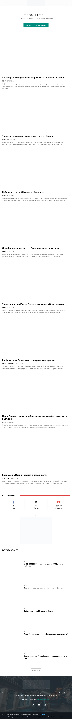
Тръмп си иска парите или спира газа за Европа (27, 136)
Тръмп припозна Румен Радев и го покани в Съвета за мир (33, 304)
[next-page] (7, 488)
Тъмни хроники (8, 363)
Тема (4, 81)
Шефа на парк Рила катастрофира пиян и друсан (28, 360)
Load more (36, 670)
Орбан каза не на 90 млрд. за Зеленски (23, 192)
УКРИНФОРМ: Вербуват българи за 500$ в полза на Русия (33, 77)
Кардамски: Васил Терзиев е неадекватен (24, 475)
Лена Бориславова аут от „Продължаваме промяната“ (31, 248)
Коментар (6, 478)
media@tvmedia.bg (43, 699)
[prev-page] (3, 488)
